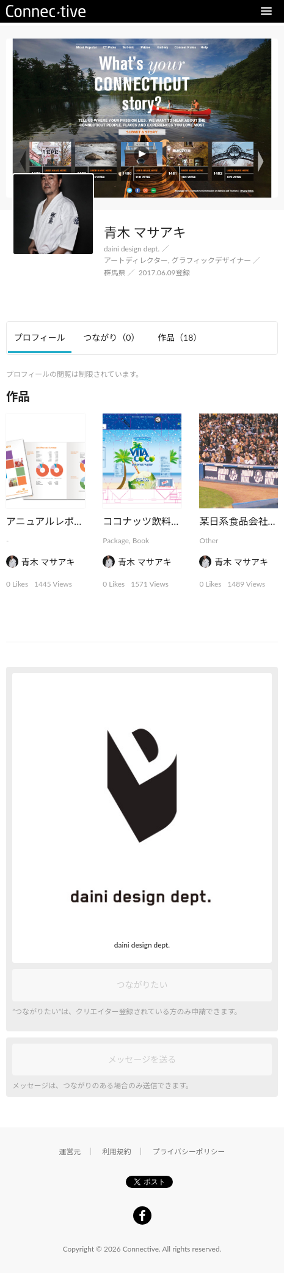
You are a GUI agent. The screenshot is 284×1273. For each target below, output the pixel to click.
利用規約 (116, 1151)
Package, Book (126, 540)
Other (208, 540)
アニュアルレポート (49, 521)
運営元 (70, 1151)
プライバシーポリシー (189, 1151)
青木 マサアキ (48, 562)
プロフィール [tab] (39, 337)
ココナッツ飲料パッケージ (161, 521)
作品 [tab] (180, 337)
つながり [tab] (111, 337)
